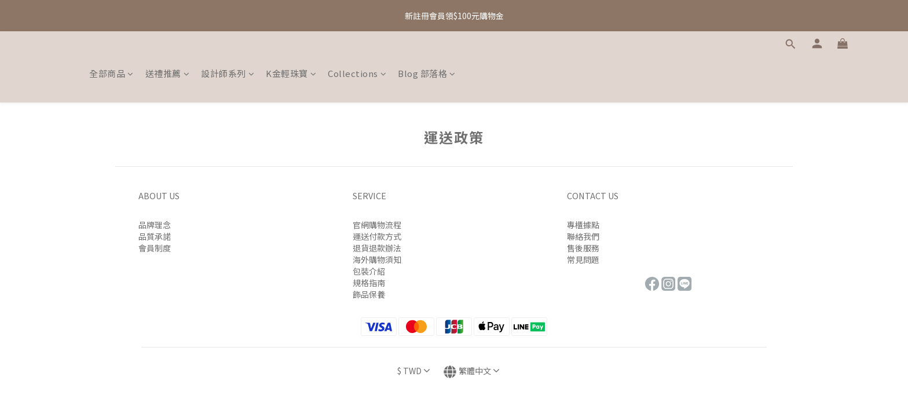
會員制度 (154, 248)
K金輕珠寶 (291, 73)
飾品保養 (369, 294)
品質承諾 (154, 236)
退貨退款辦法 (377, 248)
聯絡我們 (583, 236)
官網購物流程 (377, 225)
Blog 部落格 (427, 73)
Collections (357, 73)
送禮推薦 (167, 73)
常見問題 (583, 259)
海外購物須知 (377, 259)
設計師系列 (227, 73)
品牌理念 (154, 225)
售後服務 (583, 248)
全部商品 (111, 73)
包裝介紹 (369, 271)
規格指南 (369, 282)
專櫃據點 (583, 225)
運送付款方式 (377, 236)
